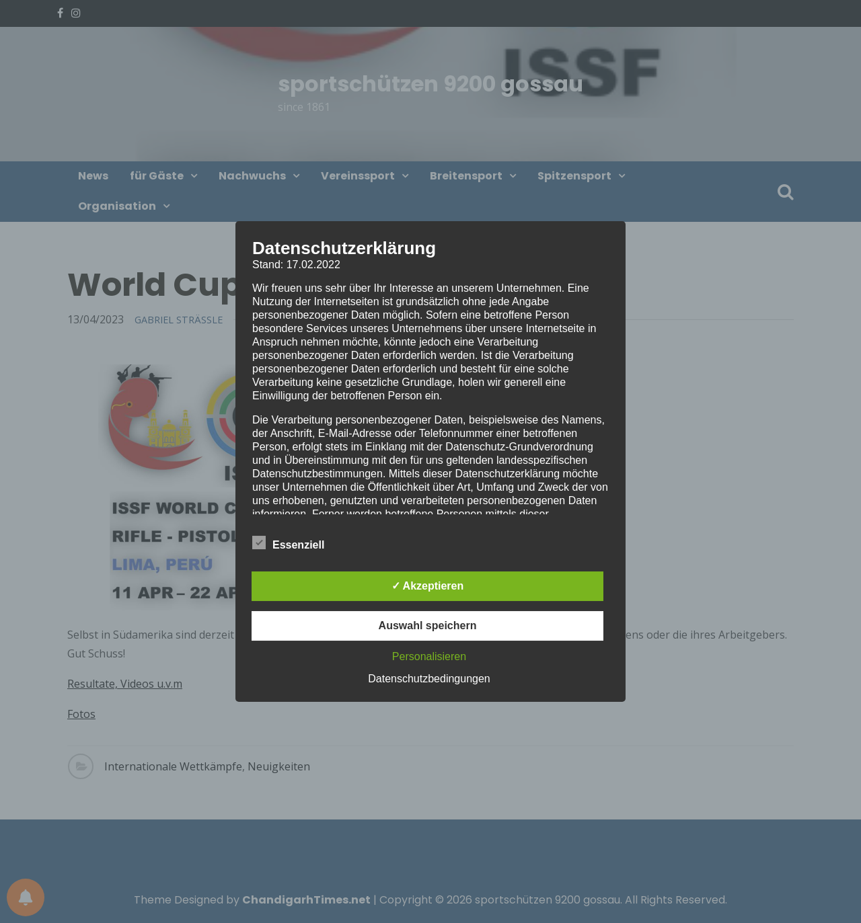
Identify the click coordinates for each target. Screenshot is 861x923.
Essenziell (288, 542)
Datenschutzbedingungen (429, 678)
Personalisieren (429, 656)
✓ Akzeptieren (427, 586)
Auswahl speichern (428, 625)
